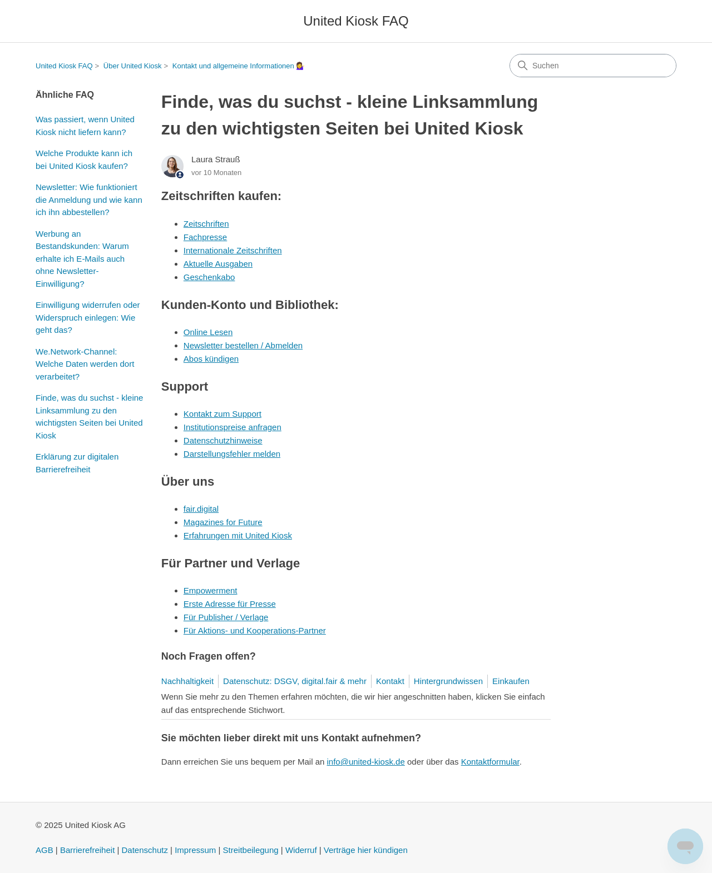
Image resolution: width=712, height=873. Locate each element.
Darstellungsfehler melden (232, 453)
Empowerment (211, 590)
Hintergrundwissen (448, 681)
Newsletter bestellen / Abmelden (243, 345)
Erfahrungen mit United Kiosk (238, 535)
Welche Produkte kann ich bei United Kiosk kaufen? (84, 159)
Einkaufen (511, 681)
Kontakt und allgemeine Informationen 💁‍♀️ (238, 66)
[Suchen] (593, 65)
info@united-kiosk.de (366, 761)
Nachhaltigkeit (187, 681)
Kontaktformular (490, 761)
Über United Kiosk (132, 66)
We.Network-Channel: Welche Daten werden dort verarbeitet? (85, 364)
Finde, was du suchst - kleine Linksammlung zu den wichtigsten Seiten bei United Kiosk (89, 416)
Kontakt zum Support (222, 413)
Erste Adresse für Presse (230, 603)
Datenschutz (145, 850)
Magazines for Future (223, 522)
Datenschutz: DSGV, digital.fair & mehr (295, 681)
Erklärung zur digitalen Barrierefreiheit (77, 463)
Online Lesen (208, 332)
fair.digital (201, 508)
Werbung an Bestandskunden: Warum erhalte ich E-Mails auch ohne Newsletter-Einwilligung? (82, 258)
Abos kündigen (211, 358)
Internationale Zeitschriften (233, 250)
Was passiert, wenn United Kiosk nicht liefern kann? (85, 125)
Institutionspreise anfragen (232, 427)
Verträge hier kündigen (366, 850)
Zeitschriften (206, 223)
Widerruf (301, 850)
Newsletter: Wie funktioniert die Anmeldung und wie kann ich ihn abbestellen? (89, 199)
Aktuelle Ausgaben (218, 263)
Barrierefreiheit (87, 850)
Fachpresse (205, 237)
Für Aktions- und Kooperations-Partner (255, 630)
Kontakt (390, 681)
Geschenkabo (209, 277)
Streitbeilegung (251, 850)
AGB (44, 850)
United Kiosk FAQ (64, 66)
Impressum (195, 850)
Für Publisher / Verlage (226, 617)
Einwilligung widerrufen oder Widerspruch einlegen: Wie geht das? (88, 317)
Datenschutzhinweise (223, 440)
